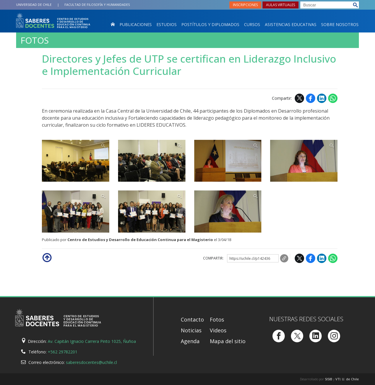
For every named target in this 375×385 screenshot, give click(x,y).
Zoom (75, 161)
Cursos (252, 24)
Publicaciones (136, 24)
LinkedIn (321, 98)
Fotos (35, 40)
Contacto (192, 319)
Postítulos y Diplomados (210, 24)
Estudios (166, 24)
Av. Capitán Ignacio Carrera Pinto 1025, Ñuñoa (92, 341)
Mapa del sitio (228, 341)
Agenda (190, 341)
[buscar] (329, 4)
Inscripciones (245, 4)
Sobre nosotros (340, 24)
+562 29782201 (62, 352)
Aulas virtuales (280, 4)
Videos (218, 330)
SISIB (328, 379)
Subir (46, 257)
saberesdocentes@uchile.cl (91, 362)
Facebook (310, 98)
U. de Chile (350, 379)
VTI (337, 379)
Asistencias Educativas (290, 24)
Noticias (191, 330)
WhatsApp (333, 98)
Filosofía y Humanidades (97, 4)
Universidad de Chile (34, 4)
